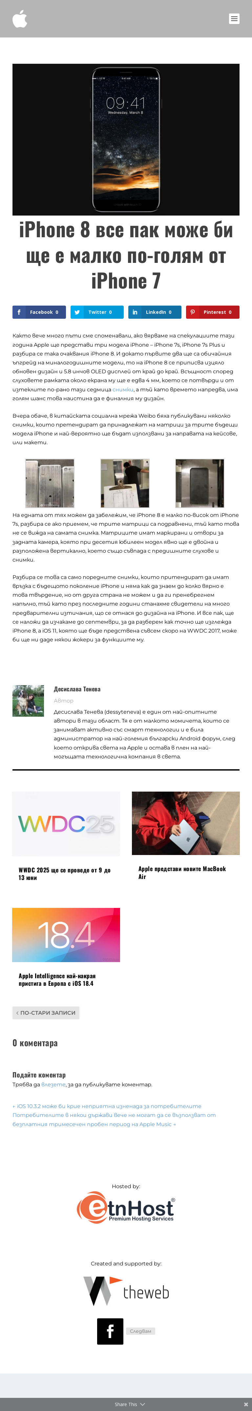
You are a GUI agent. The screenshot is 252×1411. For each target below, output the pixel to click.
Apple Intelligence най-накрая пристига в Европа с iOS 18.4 (57, 979)
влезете (53, 1084)
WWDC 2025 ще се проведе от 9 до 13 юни (65, 874)
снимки (123, 389)
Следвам (140, 1331)
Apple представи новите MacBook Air (182, 872)
